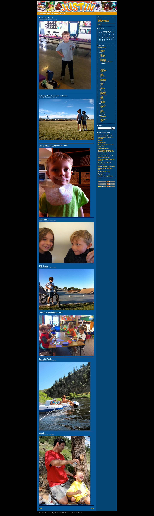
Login (99, 24)
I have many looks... (103, 148)
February (102, 55)
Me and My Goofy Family (105, 135)
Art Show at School (106, 61)
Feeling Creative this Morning (106, 166)
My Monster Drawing (104, 171)
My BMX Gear (102, 142)
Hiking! (100, 140)
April (101, 87)
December (103, 59)
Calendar (100, 28)
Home (100, 19)
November (103, 60)
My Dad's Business (103, 21)
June (101, 84)
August (102, 51)
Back (40, 508)
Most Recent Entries (103, 132)
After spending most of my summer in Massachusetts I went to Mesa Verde (106, 152)
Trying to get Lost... (103, 174)
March (102, 54)
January (102, 56)
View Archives (102, 47)
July (101, 73)
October (102, 50)
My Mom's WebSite (103, 20)
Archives (100, 45)
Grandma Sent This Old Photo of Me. (104, 163)
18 (109, 37)
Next (92, 508)
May (101, 74)
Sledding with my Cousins (105, 176)
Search (100, 125)
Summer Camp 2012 (104, 157)
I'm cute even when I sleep (105, 155)
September (103, 70)
